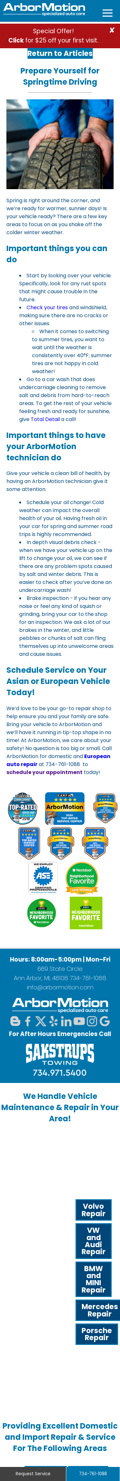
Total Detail (45, 419)
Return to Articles (60, 53)
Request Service (33, 1474)
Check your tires (47, 307)
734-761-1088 (88, 978)
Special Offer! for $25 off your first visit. (53, 36)
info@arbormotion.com (60, 987)
